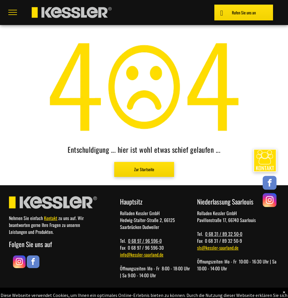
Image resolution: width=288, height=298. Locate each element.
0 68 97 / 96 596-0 (145, 240)
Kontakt (50, 218)
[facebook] (269, 183)
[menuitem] (219, 289)
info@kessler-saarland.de (141, 254)
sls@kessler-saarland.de (218, 247)
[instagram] (269, 201)
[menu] (12, 12)
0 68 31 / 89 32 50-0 (223, 233)
